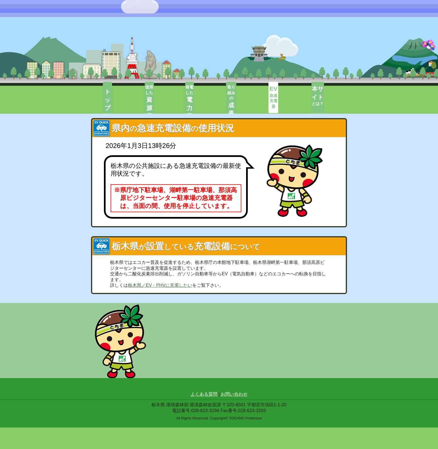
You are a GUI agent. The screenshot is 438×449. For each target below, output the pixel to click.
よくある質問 (204, 415)
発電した (198, 99)
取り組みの (240, 99)
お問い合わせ (234, 415)
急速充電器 (283, 98)
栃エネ (115, 34)
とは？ (326, 98)
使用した (155, 99)
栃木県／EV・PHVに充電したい (160, 287)
